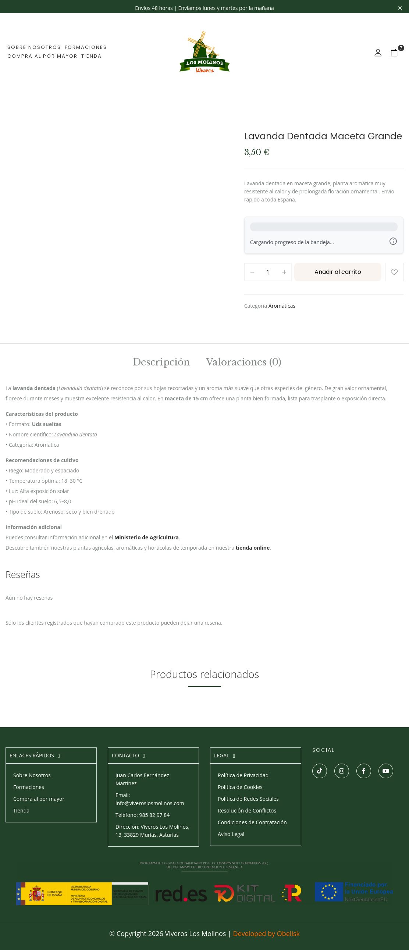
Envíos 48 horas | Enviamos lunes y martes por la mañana (204, 7)
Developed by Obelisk (266, 933)
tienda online (253, 547)
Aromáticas (281, 305)
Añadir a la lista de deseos (394, 272)
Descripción (161, 363)
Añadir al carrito (337, 272)
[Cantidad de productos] (268, 272)
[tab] (161, 363)
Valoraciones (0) (243, 363)
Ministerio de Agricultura (146, 537)
